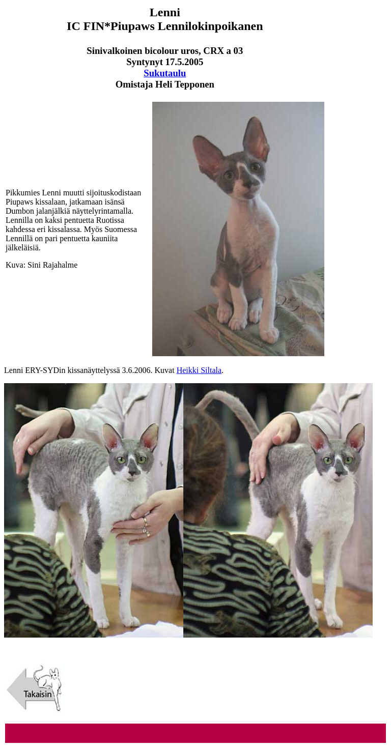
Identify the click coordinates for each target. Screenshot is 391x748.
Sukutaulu (165, 73)
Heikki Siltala (199, 370)
